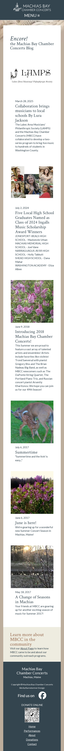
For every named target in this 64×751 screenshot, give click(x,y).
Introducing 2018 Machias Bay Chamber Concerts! (34, 336)
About (32, 735)
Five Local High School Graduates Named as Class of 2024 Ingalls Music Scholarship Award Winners (34, 222)
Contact (32, 744)
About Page (27, 648)
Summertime (26, 452)
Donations (32, 739)
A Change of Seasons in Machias (32, 599)
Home (32, 726)
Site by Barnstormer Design (32, 688)
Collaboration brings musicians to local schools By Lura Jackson (32, 113)
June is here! (25, 523)
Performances (32, 730)
